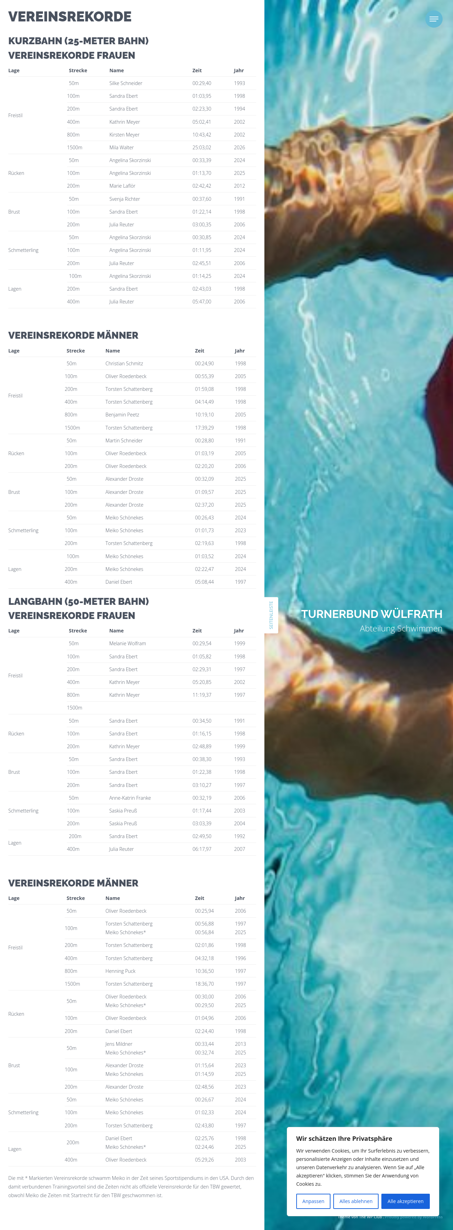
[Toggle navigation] (434, 19)
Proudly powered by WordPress (414, 1216)
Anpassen (313, 1201)
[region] (363, 1171)
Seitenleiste (271, 615)
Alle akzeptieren (406, 1201)
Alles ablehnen (355, 1201)
